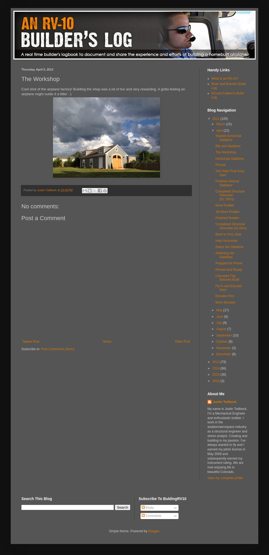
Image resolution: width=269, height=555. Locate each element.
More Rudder (224, 205)
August (221, 329)
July (219, 323)
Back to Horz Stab (228, 234)
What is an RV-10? (224, 78)
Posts (148, 508)
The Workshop (225, 152)
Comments (151, 516)
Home (107, 341)
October (222, 341)
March (221, 124)
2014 (217, 368)
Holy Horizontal (226, 241)
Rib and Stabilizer (228, 146)
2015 (217, 374)
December (224, 354)
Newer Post (31, 341)
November (224, 348)
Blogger (153, 531)
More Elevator (225, 302)
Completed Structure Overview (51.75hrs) (230, 195)
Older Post (182, 341)
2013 (217, 362)
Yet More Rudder (227, 212)
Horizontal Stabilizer (229, 159)
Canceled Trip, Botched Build (227, 278)
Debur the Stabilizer (229, 247)
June (220, 317)
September (224, 335)
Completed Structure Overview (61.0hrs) (231, 226)
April (219, 130)
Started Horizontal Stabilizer (228, 138)
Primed (220, 165)
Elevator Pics (224, 296)
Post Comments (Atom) (57, 349)
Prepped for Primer (229, 263)
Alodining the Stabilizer (224, 255)
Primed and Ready (228, 270)
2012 (217, 119)
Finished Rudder (227, 218)
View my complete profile (225, 478)
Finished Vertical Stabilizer (227, 183)
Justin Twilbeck (224, 402)
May (219, 310)
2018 (217, 381)
